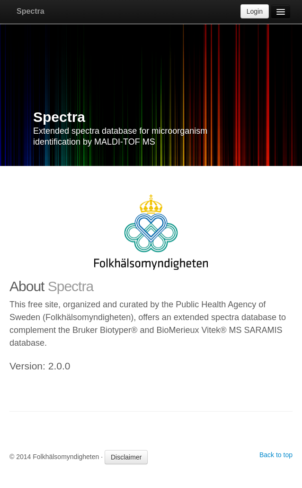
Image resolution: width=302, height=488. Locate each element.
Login (255, 11)
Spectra (30, 11)
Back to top (276, 455)
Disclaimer (126, 457)
